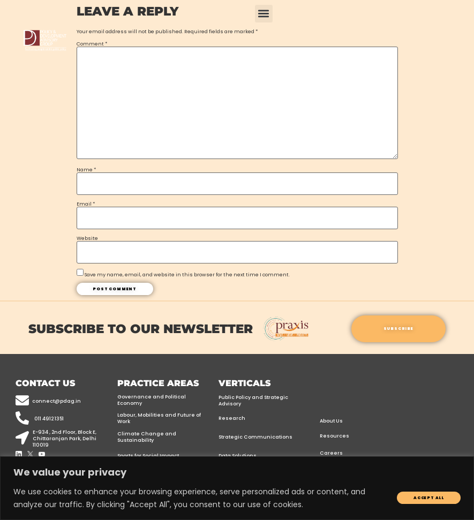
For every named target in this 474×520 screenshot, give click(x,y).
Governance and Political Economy (151, 399)
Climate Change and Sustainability (146, 436)
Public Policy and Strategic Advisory (253, 400)
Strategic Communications (255, 436)
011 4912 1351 (49, 418)
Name (86, 169)
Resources (334, 435)
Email (86, 203)
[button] (264, 13)
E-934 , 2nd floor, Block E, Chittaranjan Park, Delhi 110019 (64, 438)
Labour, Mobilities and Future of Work (159, 418)
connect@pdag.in (56, 400)
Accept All (428, 498)
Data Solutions (238, 455)
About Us (331, 420)
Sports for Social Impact (148, 455)
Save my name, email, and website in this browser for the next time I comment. (187, 274)
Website (87, 238)
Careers (331, 452)
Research (232, 418)
